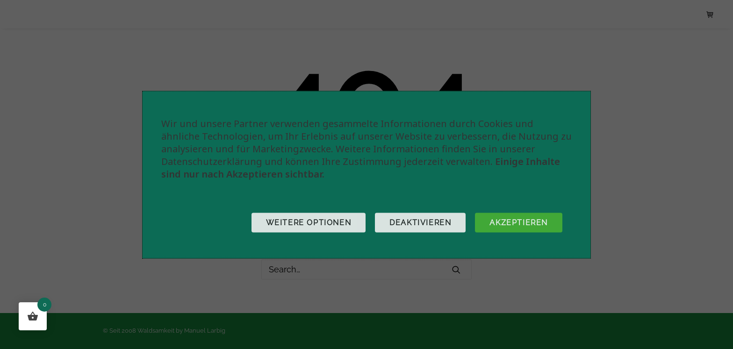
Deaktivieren (420, 222)
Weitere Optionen (309, 222)
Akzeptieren (518, 222)
